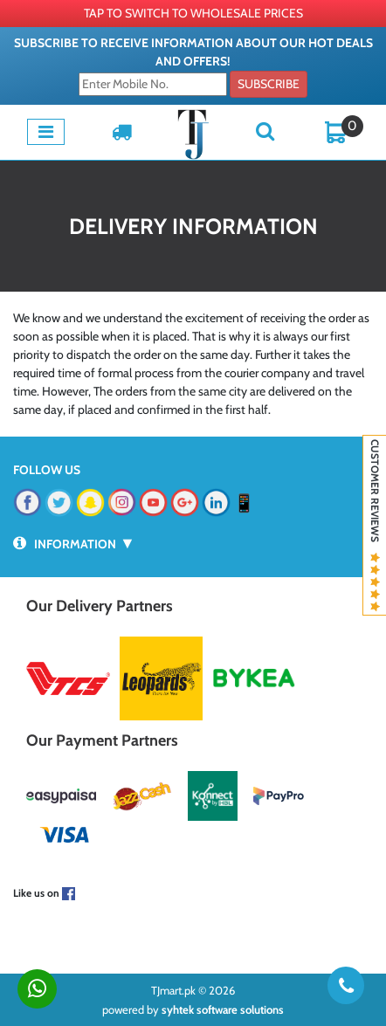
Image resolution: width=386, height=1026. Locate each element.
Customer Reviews (375, 525)
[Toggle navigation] (46, 132)
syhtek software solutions (223, 1009)
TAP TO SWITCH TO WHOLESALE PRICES (193, 13)
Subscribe (269, 84)
